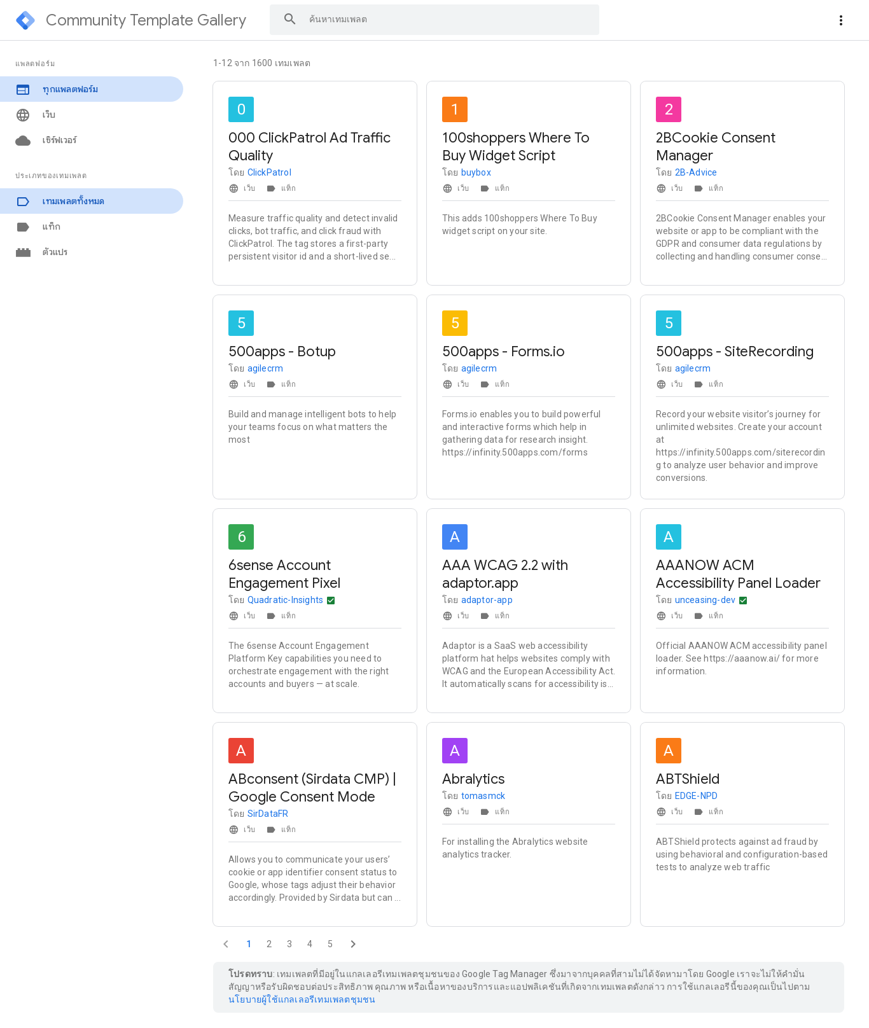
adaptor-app (487, 600)
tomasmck (483, 796)
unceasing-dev (705, 600)
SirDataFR (268, 814)
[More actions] (841, 20)
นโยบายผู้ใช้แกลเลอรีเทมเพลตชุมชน (301, 999)
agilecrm (265, 368)
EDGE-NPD (696, 796)
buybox (476, 172)
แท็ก (37, 226)
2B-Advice (696, 172)
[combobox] (434, 19)
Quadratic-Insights (285, 600)
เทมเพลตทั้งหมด (59, 201)
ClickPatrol (269, 172)
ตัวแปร (41, 252)
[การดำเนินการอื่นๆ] (330, 600)
